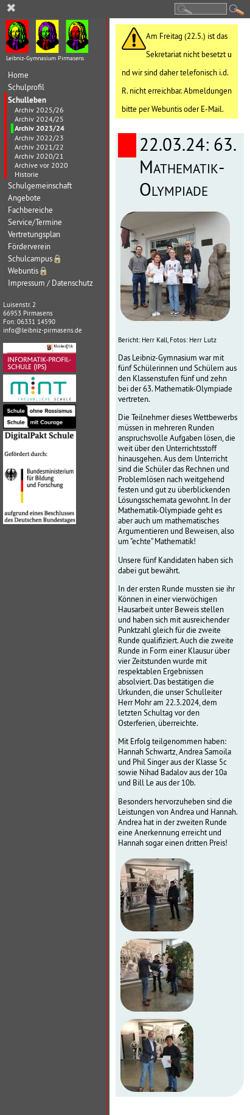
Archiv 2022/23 (39, 137)
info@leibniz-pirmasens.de (42, 330)
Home (18, 75)
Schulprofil (26, 87)
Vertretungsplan (34, 234)
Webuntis (28, 271)
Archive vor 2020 (41, 165)
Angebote (24, 198)
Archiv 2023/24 (39, 128)
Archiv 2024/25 (39, 118)
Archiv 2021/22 (39, 146)
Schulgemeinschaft (40, 186)
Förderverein (29, 246)
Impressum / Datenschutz (50, 283)
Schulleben (27, 99)
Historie (26, 174)
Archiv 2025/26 (39, 109)
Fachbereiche (30, 210)
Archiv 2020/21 (39, 156)
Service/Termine (35, 222)
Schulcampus (35, 259)
